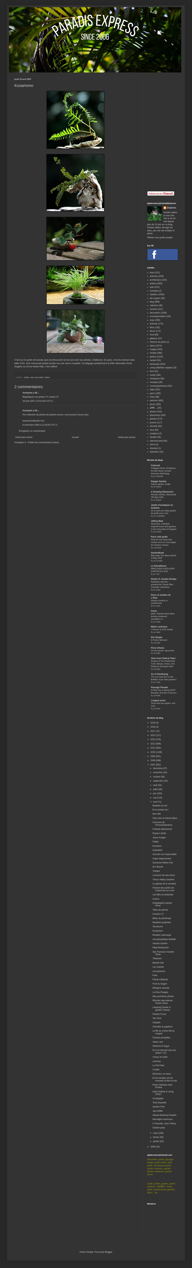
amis (152, 272)
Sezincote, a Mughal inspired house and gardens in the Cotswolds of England (163, 526)
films (152, 327)
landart (153, 360)
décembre (158, 768)
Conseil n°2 (158, 914)
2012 (153, 743)
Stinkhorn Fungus (161, 1046)
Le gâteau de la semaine (164, 883)
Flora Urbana (157, 648)
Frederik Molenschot (162, 829)
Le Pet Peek (158, 1065)
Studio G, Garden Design (163, 579)
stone (152, 444)
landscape (155, 364)
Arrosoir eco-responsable (165, 854)
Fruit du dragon (160, 984)
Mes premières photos (163, 996)
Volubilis (156, 1022)
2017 (153, 731)
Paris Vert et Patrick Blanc (165, 818)
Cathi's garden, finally (160, 484)
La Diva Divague (160, 992)
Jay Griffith (158, 1111)
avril (155, 802)
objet (152, 389)
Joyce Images (159, 837)
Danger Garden (159, 481)
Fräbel (156, 841)
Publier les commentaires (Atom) (43, 442)
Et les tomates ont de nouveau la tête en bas (165, 1079)
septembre (158, 781)
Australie (154, 291)
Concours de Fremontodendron (162, 823)
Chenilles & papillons (162, 1026)
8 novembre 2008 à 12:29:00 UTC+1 (39, 425)
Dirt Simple (156, 637)
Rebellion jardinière (162, 922)
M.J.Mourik (158, 867)
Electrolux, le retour (162, 1074)
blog (152, 302)
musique (154, 382)
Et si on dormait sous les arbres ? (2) (164, 1051)
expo (152, 320)
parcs (152, 393)
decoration (39, 377)
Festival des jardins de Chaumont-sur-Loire (163, 889)
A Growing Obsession (162, 492)
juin (155, 793)
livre (152, 371)
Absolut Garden (160, 943)
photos (153, 411)
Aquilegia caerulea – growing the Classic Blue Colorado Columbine (162, 584)
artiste (26, 377)
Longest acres (158, 700)
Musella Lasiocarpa (162, 935)
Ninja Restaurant (160, 947)
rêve (152, 430)
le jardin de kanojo (33, 359)
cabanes (154, 305)
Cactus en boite (160, 1057)
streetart (154, 448)
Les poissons (159, 971)
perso (152, 404)
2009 (153, 756)
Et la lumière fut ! (161, 809)
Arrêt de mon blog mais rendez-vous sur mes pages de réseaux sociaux (163, 542)
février (156, 1137)
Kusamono (158, 931)
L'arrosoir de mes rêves (164, 875)
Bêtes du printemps (162, 918)
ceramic (153, 309)
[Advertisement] (162, 132)
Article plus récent (23, 437)
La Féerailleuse (159, 566)
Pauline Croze (159, 1014)
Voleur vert (158, 1042)
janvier (156, 1141)
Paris (152, 397)
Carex (154, 611)
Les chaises (158, 967)
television (154, 452)
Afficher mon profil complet (160, 237)
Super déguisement (162, 858)
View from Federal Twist (163, 658)
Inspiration (157, 850)
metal (152, 375)
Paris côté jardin (159, 537)
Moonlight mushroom (163, 1119)
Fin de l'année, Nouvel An (162, 651)
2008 (153, 760)
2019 (153, 722)
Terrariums (158, 926)
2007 (153, 764)
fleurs (152, 331)
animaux (154, 276)
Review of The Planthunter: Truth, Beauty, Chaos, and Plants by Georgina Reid (163, 663)
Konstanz (157, 846)
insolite (153, 353)
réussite (153, 426)
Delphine (171, 208)
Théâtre (156, 871)
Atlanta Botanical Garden (164, 1115)
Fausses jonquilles (161, 1037)
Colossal (155, 465)
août (155, 785)
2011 (153, 748)
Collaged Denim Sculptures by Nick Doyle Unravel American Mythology (163, 471)
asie (32, 377)
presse (153, 422)
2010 (153, 752)
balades (153, 294)
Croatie (156, 1069)
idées (47, 377)
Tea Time (157, 1018)
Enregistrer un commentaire (32, 431)
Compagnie (158, 1098)
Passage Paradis (159, 687)
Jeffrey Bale (157, 521)
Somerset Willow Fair (163, 862)
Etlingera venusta (161, 988)
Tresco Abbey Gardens (163, 879)
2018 (153, 727)
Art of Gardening (159, 674)
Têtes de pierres (160, 910)
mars (155, 1133)
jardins (153, 356)
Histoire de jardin (158, 342)
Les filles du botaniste (163, 894)
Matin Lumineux (159, 626)
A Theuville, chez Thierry (164, 1123)
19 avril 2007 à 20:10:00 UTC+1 (37, 401)
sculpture (154, 433)
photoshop (155, 415)
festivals (154, 323)
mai (155, 797)
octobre (157, 776)
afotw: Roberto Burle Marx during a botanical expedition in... (163, 616)
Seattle (153, 437)
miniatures (155, 378)
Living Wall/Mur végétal (161, 367)
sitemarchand (156, 441)
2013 (153, 739)
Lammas (157, 1061)
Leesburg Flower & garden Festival (162, 1008)
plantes (153, 419)
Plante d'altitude (160, 979)
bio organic (155, 298)
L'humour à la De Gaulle (162, 629)
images (153, 349)
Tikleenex (157, 958)
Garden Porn (159, 1106)
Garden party (159, 1127)
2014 (153, 735)
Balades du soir (160, 805)
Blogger (108, 1252)
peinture (154, 400)
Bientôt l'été (158, 963)
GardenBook (157, 553)
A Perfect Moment (159, 640)
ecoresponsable (157, 316)
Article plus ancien (126, 437)
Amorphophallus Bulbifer (164, 939)
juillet (156, 789)
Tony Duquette (159, 1102)
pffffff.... (153, 408)
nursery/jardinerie (158, 386)
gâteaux (154, 338)
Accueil (75, 437)
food (152, 334)
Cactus (156, 899)
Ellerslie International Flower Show (162, 1001)
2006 (153, 1146)
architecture (155, 280)
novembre (158, 772)
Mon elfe (157, 814)
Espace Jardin (159, 833)
